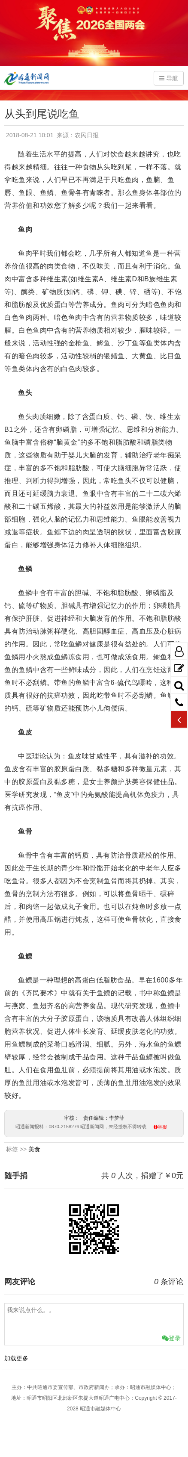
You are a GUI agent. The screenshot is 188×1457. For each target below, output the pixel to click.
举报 (162, 1127)
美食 (34, 1149)
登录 (171, 1338)
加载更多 (16, 1358)
